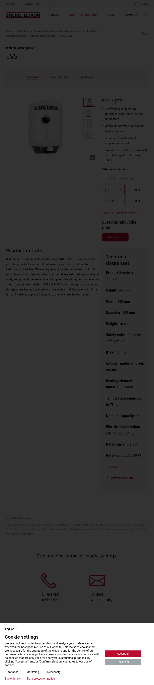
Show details (13, 678)
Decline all (123, 662)
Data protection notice (41, 678)
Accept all (123, 653)
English (11, 629)
